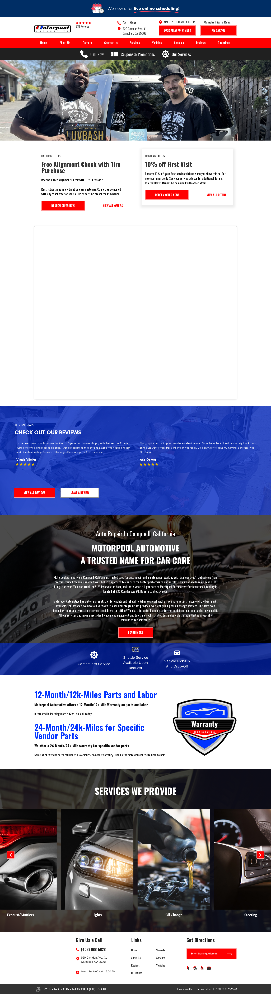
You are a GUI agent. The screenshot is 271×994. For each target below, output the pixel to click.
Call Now (129, 22)
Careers (87, 42)
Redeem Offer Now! (63, 206)
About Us (65, 42)
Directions (224, 42)
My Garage (218, 30)
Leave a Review (80, 493)
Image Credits (185, 988)
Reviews (200, 42)
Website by (226, 989)
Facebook (188, 968)
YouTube (209, 968)
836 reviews (82, 26)
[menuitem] (43, 43)
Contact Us (111, 42)
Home (43, 42)
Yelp (202, 968)
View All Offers (113, 206)
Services (135, 42)
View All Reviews (34, 493)
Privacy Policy (204, 988)
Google (195, 968)
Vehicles (157, 42)
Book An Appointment (177, 30)
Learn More (135, 632)
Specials (179, 42)
